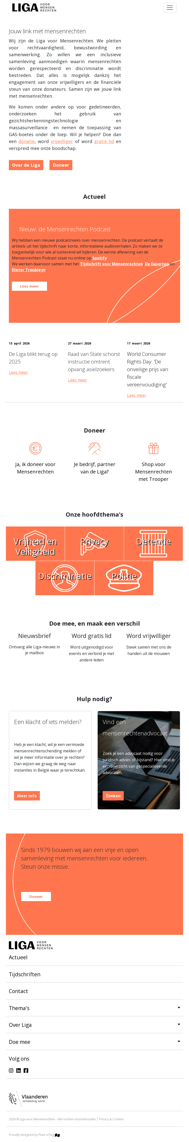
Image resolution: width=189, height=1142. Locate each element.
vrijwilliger (62, 141)
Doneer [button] (61, 165)
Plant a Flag (49, 1135)
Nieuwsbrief (34, 636)
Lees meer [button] (29, 286)
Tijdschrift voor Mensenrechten (111, 264)
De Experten (157, 264)
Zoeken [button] (113, 795)
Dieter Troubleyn (29, 269)
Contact (18, 991)
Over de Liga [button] (26, 165)
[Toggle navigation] (170, 8)
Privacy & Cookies (111, 1119)
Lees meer (18, 372)
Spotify (99, 258)
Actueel (18, 957)
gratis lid (104, 141)
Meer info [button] (27, 795)
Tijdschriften (24, 974)
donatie (26, 141)
